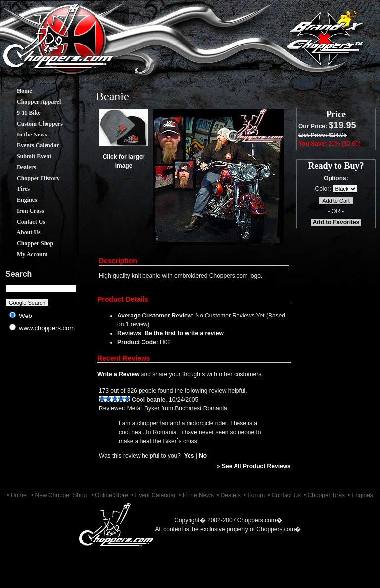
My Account (25, 254)
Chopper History (31, 178)
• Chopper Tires (324, 495)
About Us (21, 232)
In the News (24, 134)
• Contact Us (284, 495)
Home (17, 91)
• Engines (360, 495)
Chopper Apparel (31, 101)
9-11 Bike (21, 112)
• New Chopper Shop (59, 495)
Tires (16, 188)
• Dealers (229, 495)
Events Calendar (30, 145)
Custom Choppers (32, 123)
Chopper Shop (27, 243)
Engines (19, 199)
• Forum (254, 495)
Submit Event (26, 156)
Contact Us (23, 221)
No (203, 455)
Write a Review (118, 374)
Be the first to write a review (183, 333)
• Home (17, 495)
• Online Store (110, 495)
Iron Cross (23, 210)
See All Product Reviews (256, 466)
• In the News (196, 495)
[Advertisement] (41, 415)
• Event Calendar (153, 495)
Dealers (19, 167)
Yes (189, 455)
